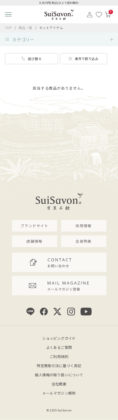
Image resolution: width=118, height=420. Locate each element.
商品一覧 (25, 27)
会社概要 (59, 384)
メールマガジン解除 (59, 393)
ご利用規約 (59, 356)
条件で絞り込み (86, 58)
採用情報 (83, 225)
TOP (8, 27)
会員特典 (83, 241)
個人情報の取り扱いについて (59, 374)
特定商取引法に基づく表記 (59, 365)
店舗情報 (34, 241)
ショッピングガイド (59, 338)
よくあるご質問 (59, 347)
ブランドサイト (34, 225)
